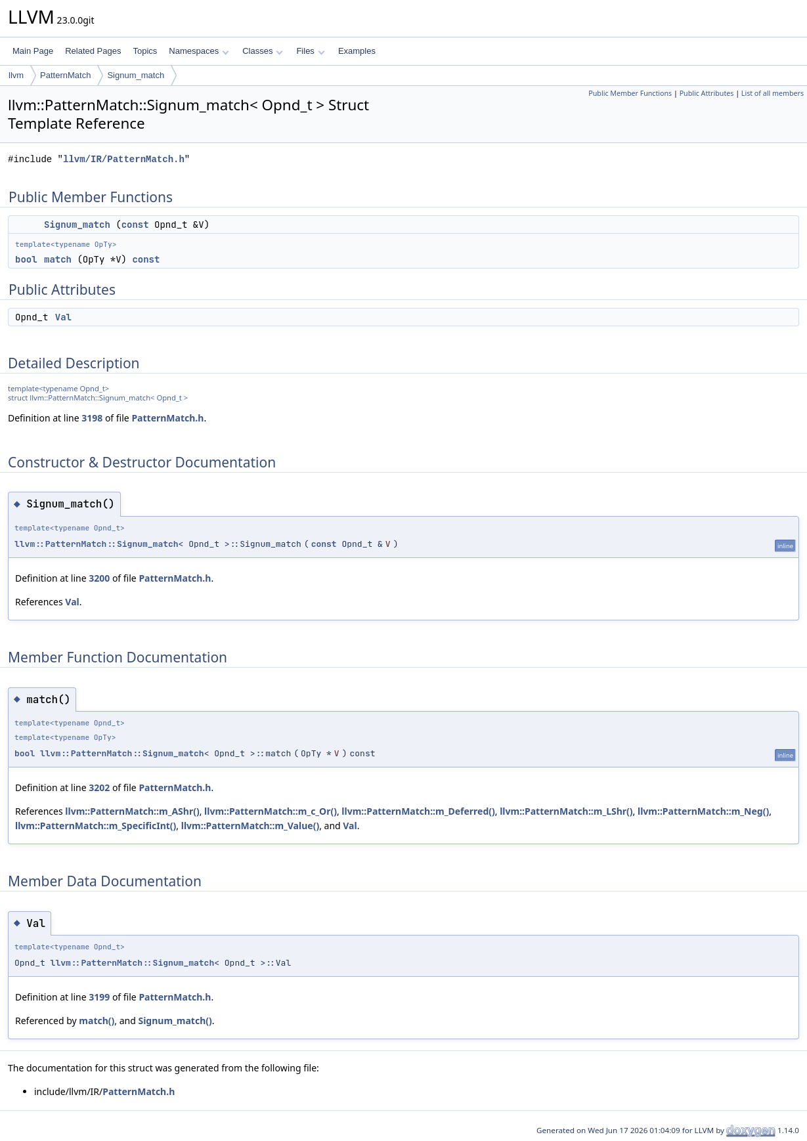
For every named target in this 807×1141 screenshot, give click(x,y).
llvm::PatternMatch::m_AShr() (132, 811)
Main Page (32, 51)
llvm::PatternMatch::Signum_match (96, 543)
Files (310, 51)
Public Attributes (707, 93)
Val (63, 317)
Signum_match (135, 75)
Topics (145, 51)
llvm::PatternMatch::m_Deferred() (417, 811)
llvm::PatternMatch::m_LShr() (566, 811)
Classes (262, 51)
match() (96, 1020)
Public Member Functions (630, 93)
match (58, 259)
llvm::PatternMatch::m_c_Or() (270, 811)
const (135, 224)
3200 (99, 578)
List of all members (772, 93)
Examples (357, 51)
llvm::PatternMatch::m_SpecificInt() (95, 825)
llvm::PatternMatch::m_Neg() (703, 811)
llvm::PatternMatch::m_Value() (250, 825)
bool (26, 259)
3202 (99, 787)
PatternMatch (65, 75)
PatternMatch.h (167, 418)
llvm (16, 75)
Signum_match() (174, 1020)
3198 (91, 418)
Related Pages (93, 51)
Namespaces (199, 51)
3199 (99, 997)
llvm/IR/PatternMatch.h (124, 159)
